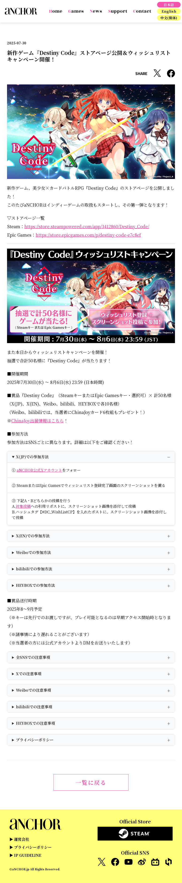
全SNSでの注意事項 (33, 657)
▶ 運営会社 (19, 839)
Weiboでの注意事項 (33, 690)
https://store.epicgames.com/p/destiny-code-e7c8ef (88, 235)
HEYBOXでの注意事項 (35, 723)
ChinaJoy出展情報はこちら (37, 420)
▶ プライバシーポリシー (30, 847)
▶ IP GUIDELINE (25, 855)
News (96, 11)
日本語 (169, 4)
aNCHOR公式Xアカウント (39, 470)
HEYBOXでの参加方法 (35, 585)
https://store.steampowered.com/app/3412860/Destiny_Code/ (86, 226)
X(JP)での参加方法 (32, 456)
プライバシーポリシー (34, 740)
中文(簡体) (168, 17)
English (169, 11)
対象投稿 (23, 506)
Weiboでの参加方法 (33, 552)
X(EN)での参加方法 (32, 535)
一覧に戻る (91, 782)
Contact (142, 11)
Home (55, 11)
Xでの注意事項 (28, 673)
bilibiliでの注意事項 (34, 706)
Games (76, 11)
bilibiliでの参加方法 (34, 569)
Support (117, 11)
